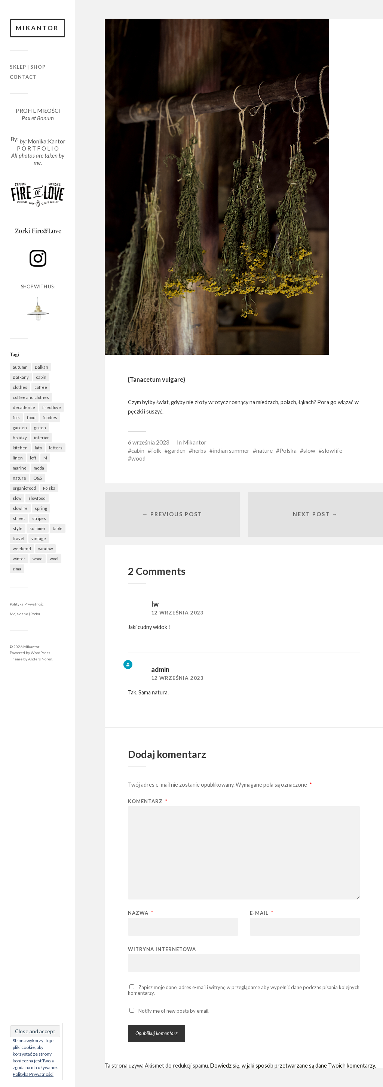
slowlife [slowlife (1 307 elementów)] (20, 508)
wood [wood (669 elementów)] (38, 558)
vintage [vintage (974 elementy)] (38, 538)
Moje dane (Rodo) (25, 613)
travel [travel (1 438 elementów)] (18, 538)
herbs (199, 450)
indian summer (231, 450)
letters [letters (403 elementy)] (55, 447)
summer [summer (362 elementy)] (38, 528)
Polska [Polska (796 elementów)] (49, 488)
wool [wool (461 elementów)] (54, 558)
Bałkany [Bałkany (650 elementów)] (21, 377)
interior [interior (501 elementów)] (41, 437)
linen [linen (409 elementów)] (18, 457)
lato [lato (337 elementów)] (38, 447)
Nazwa (140, 913)
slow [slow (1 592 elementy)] (17, 498)
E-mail (261, 913)
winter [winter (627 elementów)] (19, 558)
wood (138, 458)
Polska (288, 450)
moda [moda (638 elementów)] (39, 467)
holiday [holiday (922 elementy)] (20, 437)
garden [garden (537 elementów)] (20, 427)
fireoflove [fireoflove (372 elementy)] (51, 407)
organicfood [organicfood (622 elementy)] (24, 488)
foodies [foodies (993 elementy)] (50, 417)
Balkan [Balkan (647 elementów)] (41, 367)
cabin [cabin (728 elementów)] (41, 377)
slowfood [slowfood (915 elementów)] (37, 498)
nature (264, 450)
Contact (23, 77)
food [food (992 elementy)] (31, 417)
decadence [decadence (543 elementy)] (24, 407)
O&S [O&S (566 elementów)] (37, 478)
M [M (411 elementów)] (45, 457)
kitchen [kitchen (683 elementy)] (20, 447)
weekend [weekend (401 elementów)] (22, 548)
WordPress (40, 652)
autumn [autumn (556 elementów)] (20, 367)
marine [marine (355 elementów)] (20, 467)
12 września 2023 (177, 613)
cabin (137, 450)
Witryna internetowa (162, 949)
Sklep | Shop (28, 67)
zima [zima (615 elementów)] (17, 568)
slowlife (332, 450)
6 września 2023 (148, 442)
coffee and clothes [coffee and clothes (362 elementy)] (31, 397)
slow (309, 450)
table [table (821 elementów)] (57, 528)
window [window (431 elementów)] (45, 548)
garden (177, 450)
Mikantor (37, 28)
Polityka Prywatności (27, 604)
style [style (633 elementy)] (17, 528)
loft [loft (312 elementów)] (33, 457)
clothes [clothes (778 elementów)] (20, 387)
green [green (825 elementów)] (40, 427)
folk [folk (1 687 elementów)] (16, 417)
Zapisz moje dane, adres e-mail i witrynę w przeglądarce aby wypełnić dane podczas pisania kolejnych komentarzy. (243, 990)
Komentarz (148, 801)
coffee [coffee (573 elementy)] (40, 387)
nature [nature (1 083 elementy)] (19, 478)
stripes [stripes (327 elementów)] (39, 518)
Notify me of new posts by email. (173, 1011)
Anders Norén (40, 659)
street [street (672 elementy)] (19, 518)
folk (156, 450)
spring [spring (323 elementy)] (41, 508)
